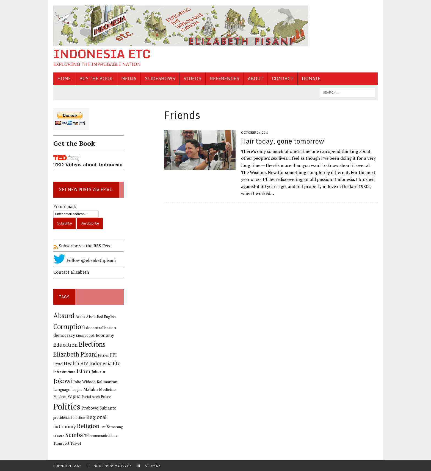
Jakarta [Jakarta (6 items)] (98, 372)
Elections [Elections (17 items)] (92, 344)
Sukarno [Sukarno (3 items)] (58, 436)
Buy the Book (96, 78)
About (255, 78)
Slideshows (160, 78)
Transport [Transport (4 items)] (61, 443)
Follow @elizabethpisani (84, 260)
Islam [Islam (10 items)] (83, 371)
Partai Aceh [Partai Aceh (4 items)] (91, 396)
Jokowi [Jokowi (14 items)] (62, 381)
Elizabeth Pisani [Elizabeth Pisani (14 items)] (75, 354)
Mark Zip (123, 465)
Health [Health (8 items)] (71, 363)
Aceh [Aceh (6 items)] (80, 316)
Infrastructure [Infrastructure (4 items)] (64, 372)
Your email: (64, 206)
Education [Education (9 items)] (65, 344)
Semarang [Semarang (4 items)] (115, 427)
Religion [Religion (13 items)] (88, 426)
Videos (192, 78)
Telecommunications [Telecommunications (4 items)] (100, 435)
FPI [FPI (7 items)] (113, 355)
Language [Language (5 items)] (61, 389)
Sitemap (152, 465)
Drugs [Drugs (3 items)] (80, 336)
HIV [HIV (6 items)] (84, 363)
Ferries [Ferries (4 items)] (103, 355)
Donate (311, 78)
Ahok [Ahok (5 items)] (91, 316)
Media (128, 78)
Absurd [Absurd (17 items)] (63, 315)
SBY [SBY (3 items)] (103, 427)
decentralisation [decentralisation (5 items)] (101, 327)
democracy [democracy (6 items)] (64, 335)
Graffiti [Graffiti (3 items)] (58, 364)
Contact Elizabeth (71, 272)
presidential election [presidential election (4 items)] (69, 417)
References (224, 78)
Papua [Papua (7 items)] (74, 396)
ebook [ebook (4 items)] (90, 335)
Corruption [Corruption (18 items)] (69, 326)
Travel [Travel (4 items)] (75, 443)
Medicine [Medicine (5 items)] (107, 389)
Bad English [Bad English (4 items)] (106, 317)
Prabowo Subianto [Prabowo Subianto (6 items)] (98, 408)
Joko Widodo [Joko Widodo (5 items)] (84, 381)
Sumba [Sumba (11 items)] (74, 435)
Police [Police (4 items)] (106, 396)
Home (64, 78)
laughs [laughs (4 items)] (76, 389)
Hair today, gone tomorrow (282, 141)
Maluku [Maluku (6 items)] (90, 389)
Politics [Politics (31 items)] (66, 406)
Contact (282, 78)
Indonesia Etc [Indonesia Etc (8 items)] (104, 363)
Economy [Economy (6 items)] (105, 335)
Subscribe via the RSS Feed (82, 246)
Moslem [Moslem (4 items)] (59, 396)
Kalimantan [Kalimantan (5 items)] (107, 381)
